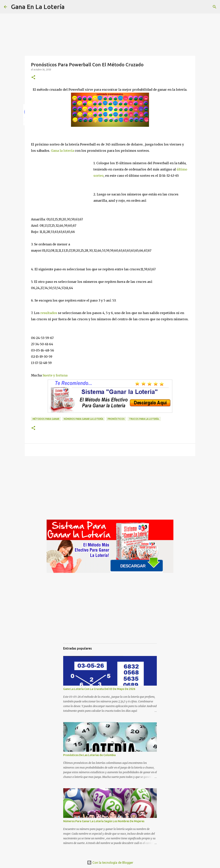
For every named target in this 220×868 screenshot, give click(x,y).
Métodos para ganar (46, 419)
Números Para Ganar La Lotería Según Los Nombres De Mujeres (103, 821)
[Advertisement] (62, 180)
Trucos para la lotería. (144, 419)
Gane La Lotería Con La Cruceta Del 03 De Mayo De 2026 (99, 688)
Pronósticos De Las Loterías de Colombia (89, 755)
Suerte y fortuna (55, 375)
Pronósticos (116, 419)
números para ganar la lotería (83, 419)
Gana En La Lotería (38, 6)
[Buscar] (70, 7)
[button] (33, 77)
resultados (48, 313)
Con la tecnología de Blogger (110, 862)
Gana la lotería (62, 151)
